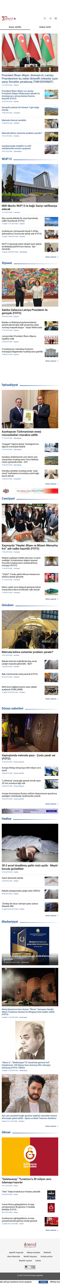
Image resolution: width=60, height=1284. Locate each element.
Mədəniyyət (10, 921)
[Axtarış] (44, 18)
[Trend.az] (9, 18)
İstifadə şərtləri (47, 1256)
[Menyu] (55, 18)
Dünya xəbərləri (12, 708)
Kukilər (38, 1261)
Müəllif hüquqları (30, 1256)
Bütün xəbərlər (51, 257)
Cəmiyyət (8, 498)
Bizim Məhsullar (13, 1256)
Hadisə (6, 818)
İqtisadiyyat (10, 385)
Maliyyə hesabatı (33, 1252)
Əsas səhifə (15, 27)
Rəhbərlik (47, 1252)
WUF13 (7, 159)
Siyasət (7, 263)
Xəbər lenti (45, 27)
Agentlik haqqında (16, 1252)
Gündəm (8, 605)
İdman (6, 1132)
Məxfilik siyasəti (25, 1261)
